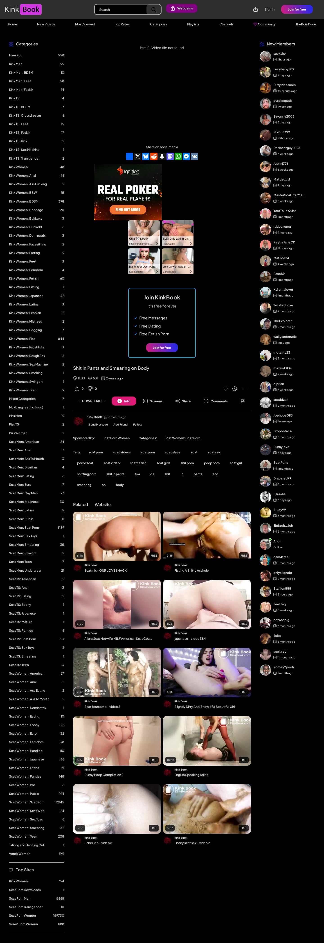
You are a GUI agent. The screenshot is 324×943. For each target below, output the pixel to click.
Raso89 (279, 274)
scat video (112, 463)
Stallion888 (282, 588)
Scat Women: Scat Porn (182, 438)
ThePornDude (306, 24)
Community (264, 24)
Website (103, 504)
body (120, 485)
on (104, 485)
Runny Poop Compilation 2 (103, 775)
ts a (137, 474)
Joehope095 (283, 415)
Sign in (269, 9)
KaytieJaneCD (284, 242)
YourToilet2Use (285, 211)
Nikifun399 (281, 132)
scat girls (163, 463)
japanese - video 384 (190, 638)
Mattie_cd (281, 179)
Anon (277, 541)
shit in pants (115, 474)
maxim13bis (282, 368)
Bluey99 (279, 510)
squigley (279, 651)
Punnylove (281, 447)
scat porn (96, 452)
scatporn (148, 452)
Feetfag (279, 604)
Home (12, 24)
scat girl (236, 463)
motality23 (281, 352)
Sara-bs (279, 494)
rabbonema (282, 226)
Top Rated (122, 24)
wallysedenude (285, 336)
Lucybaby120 (283, 69)
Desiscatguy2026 (286, 148)
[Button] (124, 401)
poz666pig (281, 620)
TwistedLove (283, 305)
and (215, 474)
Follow (137, 424)
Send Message (98, 424)
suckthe (279, 53)
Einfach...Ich (283, 525)
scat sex (214, 452)
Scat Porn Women (116, 438)
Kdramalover (283, 289)
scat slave (172, 452)
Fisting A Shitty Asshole (191, 570)
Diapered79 (282, 478)
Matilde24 (281, 258)
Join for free (297, 9)
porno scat (85, 463)
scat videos (122, 452)
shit (167, 474)
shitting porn (86, 474)
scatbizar (280, 399)
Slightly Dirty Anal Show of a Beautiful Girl (204, 706)
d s (152, 474)
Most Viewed (85, 24)
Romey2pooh (283, 667)
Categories (158, 24)
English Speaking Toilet (191, 775)
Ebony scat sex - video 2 (192, 843)
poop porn (212, 463)
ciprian (278, 384)
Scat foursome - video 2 (102, 706)
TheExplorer (282, 321)
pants (198, 474)
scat (194, 452)
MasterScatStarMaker (289, 195)
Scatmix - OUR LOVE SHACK (105, 570)
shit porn (187, 463)
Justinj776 (280, 163)
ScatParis (280, 462)
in (182, 474)
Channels (226, 24)
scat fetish (138, 463)
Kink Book (94, 417)
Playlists (193, 24)
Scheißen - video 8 (98, 843)
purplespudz (282, 100)
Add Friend (120, 424)
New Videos (46, 24)
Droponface (282, 431)
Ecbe (277, 635)
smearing (84, 485)
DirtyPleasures (284, 85)
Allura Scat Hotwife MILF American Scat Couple (118, 638)
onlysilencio (282, 573)
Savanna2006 (283, 116)
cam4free (281, 557)
